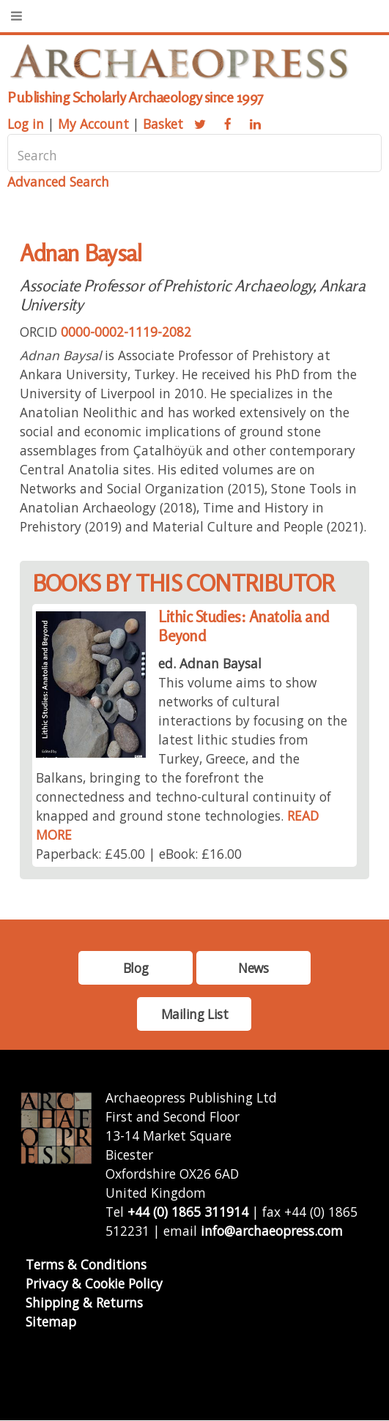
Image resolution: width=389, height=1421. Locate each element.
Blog (135, 968)
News (253, 968)
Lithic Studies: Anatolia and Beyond (243, 626)
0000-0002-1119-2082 (126, 331)
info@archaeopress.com (272, 1230)
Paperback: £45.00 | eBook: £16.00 (139, 853)
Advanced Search (58, 181)
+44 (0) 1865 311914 (187, 1211)
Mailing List (195, 1014)
